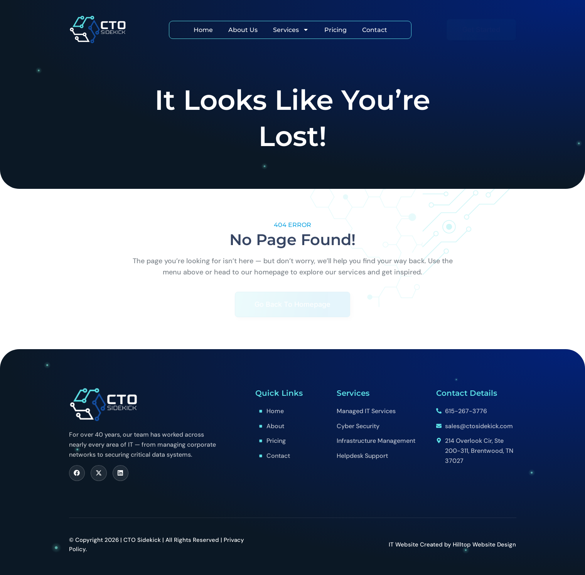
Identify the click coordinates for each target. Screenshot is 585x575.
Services (291, 30)
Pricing (335, 30)
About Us (243, 30)
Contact (374, 30)
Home (203, 30)
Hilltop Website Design (484, 544)
